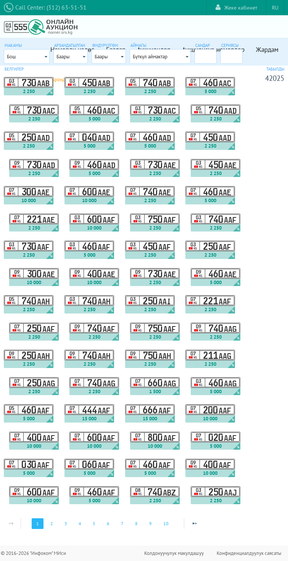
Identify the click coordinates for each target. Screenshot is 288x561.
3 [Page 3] (65, 523)
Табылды (275, 69)
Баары (63, 56)
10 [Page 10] (166, 523)
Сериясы (229, 45)
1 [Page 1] (37, 523)
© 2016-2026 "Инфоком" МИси (33, 553)
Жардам (267, 49)
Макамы (13, 45)
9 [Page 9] (150, 523)
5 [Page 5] (94, 523)
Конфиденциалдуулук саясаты (249, 553)
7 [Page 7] (122, 523)
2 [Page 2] (51, 523)
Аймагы (138, 45)
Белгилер (14, 69)
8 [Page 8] (136, 523)
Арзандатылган (69, 45)
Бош (11, 56)
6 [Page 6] (108, 523)
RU (275, 7)
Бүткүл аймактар (150, 56)
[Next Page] (194, 523)
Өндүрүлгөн (105, 45)
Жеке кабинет (236, 7)
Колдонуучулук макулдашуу (174, 553)
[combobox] (27, 56)
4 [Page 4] (80, 523)
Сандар (202, 45)
